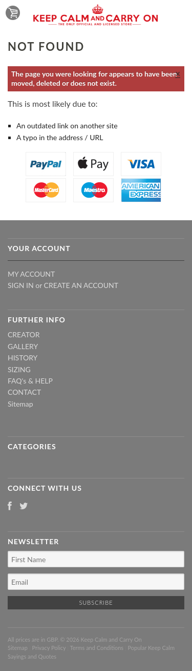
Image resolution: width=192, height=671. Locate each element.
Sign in (21, 285)
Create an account (81, 285)
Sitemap (20, 403)
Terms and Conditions (97, 647)
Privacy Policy (49, 647)
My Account (31, 274)
